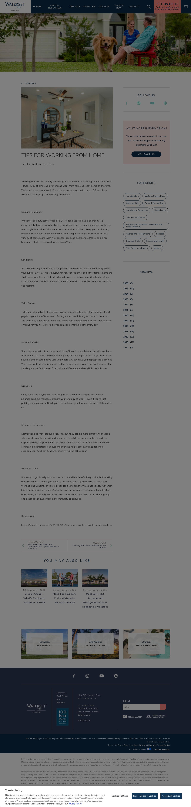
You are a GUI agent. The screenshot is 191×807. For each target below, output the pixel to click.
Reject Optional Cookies (144, 796)
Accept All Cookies (171, 796)
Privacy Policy (74, 804)
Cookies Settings (119, 796)
